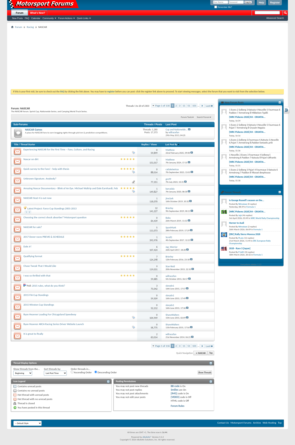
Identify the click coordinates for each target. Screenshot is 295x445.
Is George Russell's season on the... (246, 200)
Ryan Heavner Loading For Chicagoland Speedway (49, 314)
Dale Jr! (27, 246)
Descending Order (105, 372)
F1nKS (241, 252)
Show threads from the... (26, 368)
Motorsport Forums (241, 422)
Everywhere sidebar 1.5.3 (251, 264)
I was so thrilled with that (36, 275)
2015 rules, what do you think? (48, 285)
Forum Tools (186, 117)
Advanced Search (275, 18)
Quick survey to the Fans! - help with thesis (46, 168)
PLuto (240, 238)
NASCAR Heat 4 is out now (37, 197)
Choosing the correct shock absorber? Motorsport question (55, 217)
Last (209, 105)
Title (16, 144)
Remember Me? (223, 7)
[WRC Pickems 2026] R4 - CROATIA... (247, 117)
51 (188, 105)
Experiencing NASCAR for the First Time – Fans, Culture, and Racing (59, 149)
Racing (30, 26)
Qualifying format (32, 256)
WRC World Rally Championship (265, 218)
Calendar (35, 18)
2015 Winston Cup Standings (38, 304)
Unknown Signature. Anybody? (39, 178)
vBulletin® (146, 437)
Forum (19, 13)
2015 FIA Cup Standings (36, 294)
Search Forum (203, 117)
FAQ (27, 18)
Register (275, 2)
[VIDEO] (175, 397)
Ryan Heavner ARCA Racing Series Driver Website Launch (53, 324)
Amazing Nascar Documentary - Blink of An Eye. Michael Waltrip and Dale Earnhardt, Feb (70, 188)
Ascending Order (81, 372)
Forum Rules (177, 405)
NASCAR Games (33, 129)
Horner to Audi (236, 222)
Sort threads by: (52, 368)
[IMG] (174, 393)
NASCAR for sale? (32, 227)
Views (154, 144)
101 (194, 105)
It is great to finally (33, 333)
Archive (257, 422)
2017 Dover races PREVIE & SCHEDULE (43, 236)
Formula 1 (251, 207)
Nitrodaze (242, 204)
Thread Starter (28, 144)
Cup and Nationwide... (176, 129)
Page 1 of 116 (162, 105)
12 (156, 208)
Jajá (240, 215)
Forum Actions (65, 18)
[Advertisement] (147, 59)
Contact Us (223, 422)
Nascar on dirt (30, 159)
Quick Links (82, 18)
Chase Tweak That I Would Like (39, 265)
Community (48, 18)
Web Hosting (269, 422)
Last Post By (172, 144)
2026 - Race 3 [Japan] (239, 248)
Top (211, 353)
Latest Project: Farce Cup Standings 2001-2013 (52, 208)
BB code (175, 386)
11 (184, 105)
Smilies (174, 389)
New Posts (17, 18)
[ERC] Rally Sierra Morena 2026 (244, 234)
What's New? (37, 13)
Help (261, 2)
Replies (145, 144)
